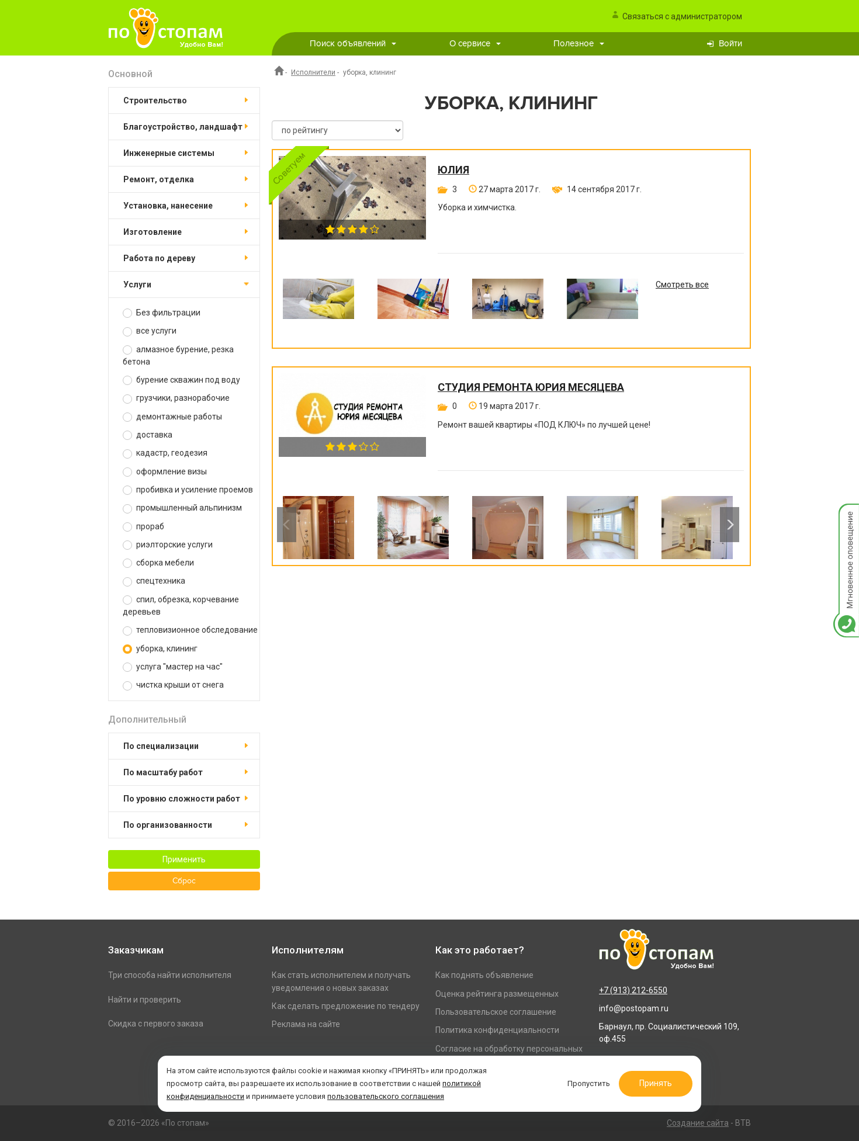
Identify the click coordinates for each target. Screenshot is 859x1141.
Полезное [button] (578, 43)
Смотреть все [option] (682, 284)
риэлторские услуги (168, 545)
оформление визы (165, 472)
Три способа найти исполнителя (169, 975)
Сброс (184, 881)
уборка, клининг (160, 649)
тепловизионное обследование (190, 630)
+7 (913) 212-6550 (633, 990)
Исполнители (313, 72)
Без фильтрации (161, 313)
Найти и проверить (144, 999)
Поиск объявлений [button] (353, 43)
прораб (143, 527)
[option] (318, 307)
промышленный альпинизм (182, 508)
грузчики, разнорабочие (176, 398)
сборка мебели (158, 563)
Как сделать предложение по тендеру (346, 1006)
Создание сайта (698, 1123)
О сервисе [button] (475, 43)
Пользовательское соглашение (495, 1012)
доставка (147, 435)
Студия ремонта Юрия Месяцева (531, 387)
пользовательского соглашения (385, 1096)
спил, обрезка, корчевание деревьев (181, 605)
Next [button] (729, 524)
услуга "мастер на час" (173, 667)
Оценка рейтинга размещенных (497, 993)
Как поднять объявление (484, 975)
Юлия (453, 170)
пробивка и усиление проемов (188, 490)
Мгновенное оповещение (846, 515)
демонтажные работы (172, 417)
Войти (730, 43)
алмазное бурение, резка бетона (178, 355)
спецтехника (154, 581)
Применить (184, 859)
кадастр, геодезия (165, 453)
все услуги (149, 331)
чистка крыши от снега (173, 685)
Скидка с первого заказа (155, 1023)
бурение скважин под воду (181, 380)
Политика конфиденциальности (497, 1030)
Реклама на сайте (306, 1024)
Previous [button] (286, 524)
